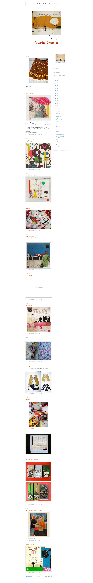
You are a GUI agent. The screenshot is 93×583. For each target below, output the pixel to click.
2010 (56, 106)
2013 (56, 101)
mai (56, 146)
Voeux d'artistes (29, 93)
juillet (57, 142)
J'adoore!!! (28, 367)
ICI (27, 340)
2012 (56, 103)
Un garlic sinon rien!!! (31, 339)
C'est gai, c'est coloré (30, 140)
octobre (57, 111)
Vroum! (27, 56)
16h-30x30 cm (29, 305)
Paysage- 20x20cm (30, 544)
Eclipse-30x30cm (30, 236)
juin (56, 144)
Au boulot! (28, 399)
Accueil (38, 576)
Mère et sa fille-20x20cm (31, 175)
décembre (57, 108)
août (56, 141)
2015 (56, 98)
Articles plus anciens (48, 576)
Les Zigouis (38, 371)
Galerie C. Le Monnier (58, 75)
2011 (56, 105)
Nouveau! (47, 7)
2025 (56, 82)
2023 (56, 85)
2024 (56, 83)
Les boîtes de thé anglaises (32, 459)
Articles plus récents (29, 576)
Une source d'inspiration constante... (34, 510)
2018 (56, 93)
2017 (56, 95)
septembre (57, 113)
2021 (56, 88)
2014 (56, 100)
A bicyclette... (29, 275)
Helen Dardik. (29, 141)
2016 (56, 96)
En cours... (28, 208)
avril (57, 147)
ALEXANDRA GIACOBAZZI (46, 3)
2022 (56, 87)
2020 (56, 90)
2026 (56, 80)
